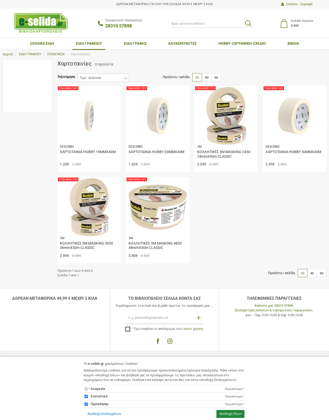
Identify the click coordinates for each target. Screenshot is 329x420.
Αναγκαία (98, 389)
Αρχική (8, 54)
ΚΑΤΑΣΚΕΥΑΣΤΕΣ (182, 43)
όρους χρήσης (193, 329)
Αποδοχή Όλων (230, 414)
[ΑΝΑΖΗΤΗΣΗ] (211, 23)
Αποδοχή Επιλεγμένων (104, 414)
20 (197, 77)
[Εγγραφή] (199, 317)
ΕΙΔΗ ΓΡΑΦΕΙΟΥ (89, 43)
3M (16, 74)
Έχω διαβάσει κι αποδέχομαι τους (168, 329)
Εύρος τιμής (17, 97)
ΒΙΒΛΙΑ (293, 43)
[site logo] (41, 22)
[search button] (248, 23)
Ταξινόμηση (66, 77)
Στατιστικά (99, 396)
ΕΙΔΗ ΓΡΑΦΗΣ (135, 43)
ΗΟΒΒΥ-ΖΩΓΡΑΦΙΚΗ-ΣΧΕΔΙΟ (242, 43)
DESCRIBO (22, 82)
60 (216, 77)
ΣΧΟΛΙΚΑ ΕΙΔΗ (42, 43)
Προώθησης (100, 404)
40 (206, 77)
